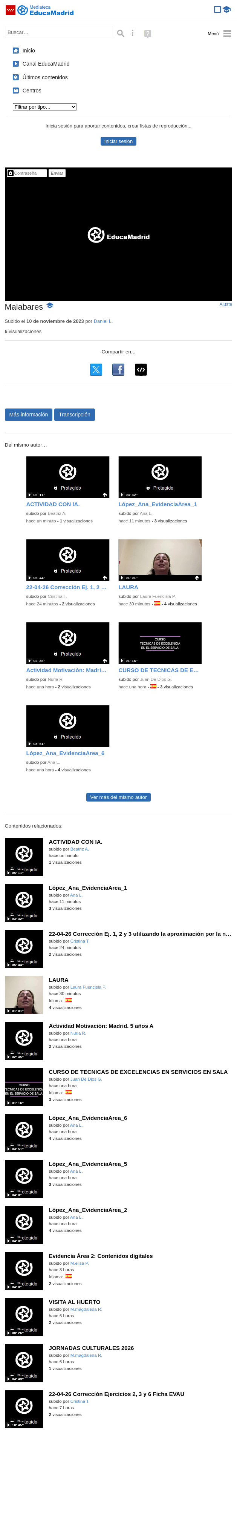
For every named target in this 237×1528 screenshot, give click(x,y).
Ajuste (225, 304)
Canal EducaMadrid (46, 64)
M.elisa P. (79, 1263)
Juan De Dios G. (156, 679)
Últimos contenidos (45, 77)
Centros (32, 91)
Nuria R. (56, 679)
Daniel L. (103, 321)
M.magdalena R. (86, 1309)
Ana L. (146, 513)
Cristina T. (57, 596)
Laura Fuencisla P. (158, 596)
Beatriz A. (57, 513)
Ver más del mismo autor (118, 797)
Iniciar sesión (118, 141)
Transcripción (74, 415)
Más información (28, 415)
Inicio (29, 51)
